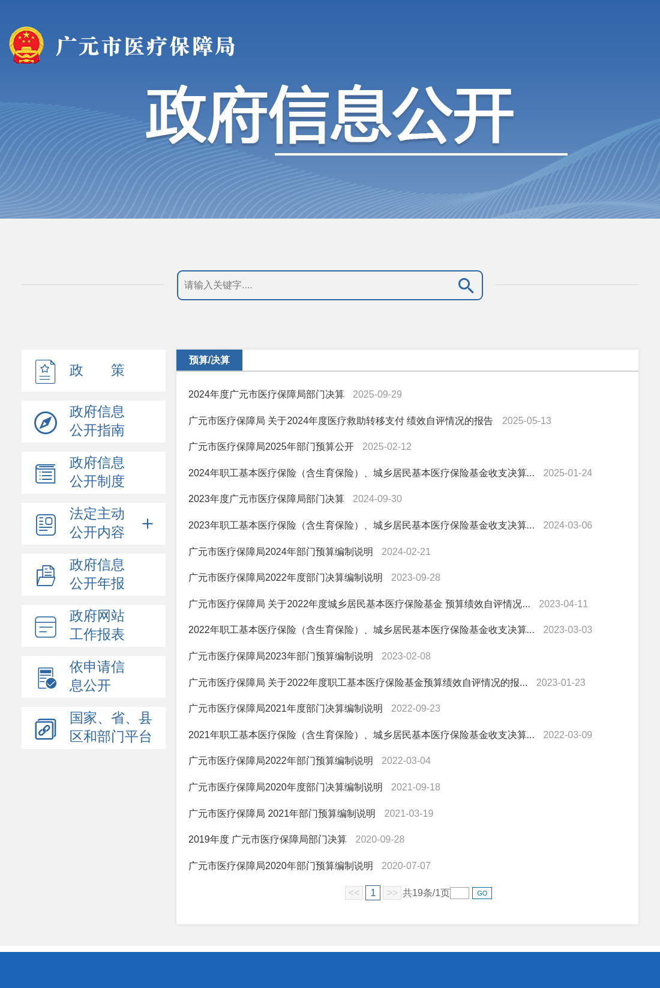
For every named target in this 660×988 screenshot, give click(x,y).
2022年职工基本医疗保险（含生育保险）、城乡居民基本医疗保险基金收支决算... (361, 630)
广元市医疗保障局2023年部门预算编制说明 (280, 656)
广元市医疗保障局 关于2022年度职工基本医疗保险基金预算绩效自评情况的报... (357, 682)
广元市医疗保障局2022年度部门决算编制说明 (285, 577)
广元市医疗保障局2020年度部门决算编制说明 (285, 787)
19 (417, 893)
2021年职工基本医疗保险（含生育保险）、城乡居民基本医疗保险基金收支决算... (361, 735)
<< (354, 893)
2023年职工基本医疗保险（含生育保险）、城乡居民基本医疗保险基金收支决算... (361, 525)
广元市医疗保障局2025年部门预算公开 (271, 446)
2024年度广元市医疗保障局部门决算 (266, 394)
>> (392, 893)
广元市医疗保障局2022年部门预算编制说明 (280, 761)
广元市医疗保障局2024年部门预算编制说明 (280, 552)
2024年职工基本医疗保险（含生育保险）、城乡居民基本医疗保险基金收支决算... (361, 473)
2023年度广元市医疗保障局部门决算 (266, 499)
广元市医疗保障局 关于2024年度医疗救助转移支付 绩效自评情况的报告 (340, 421)
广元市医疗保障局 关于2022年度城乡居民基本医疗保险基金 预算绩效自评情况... (359, 604)
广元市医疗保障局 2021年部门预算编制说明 (283, 813)
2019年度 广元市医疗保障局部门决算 (267, 839)
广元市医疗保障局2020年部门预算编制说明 (282, 866)
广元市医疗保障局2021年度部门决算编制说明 (285, 708)
